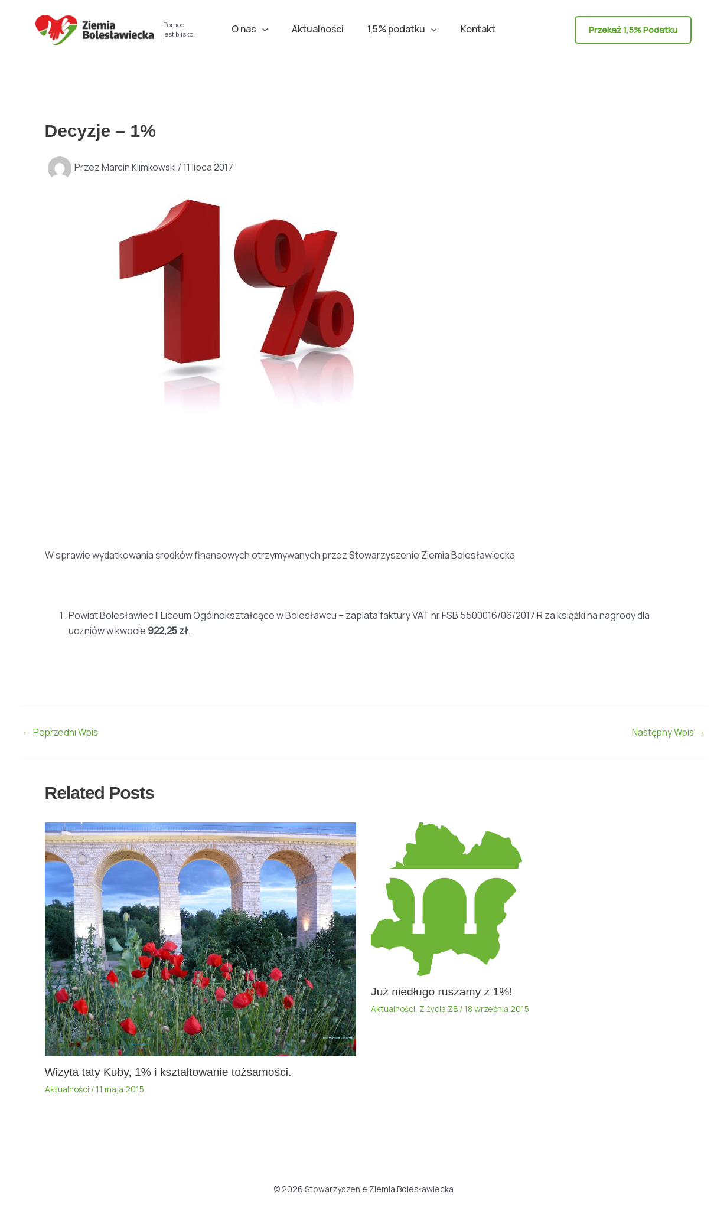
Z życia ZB (439, 1008)
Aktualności (320, 29)
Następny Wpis (667, 732)
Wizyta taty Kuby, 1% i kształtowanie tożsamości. (173, 1071)
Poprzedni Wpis (62, 732)
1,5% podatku (400, 29)
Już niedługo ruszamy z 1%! (444, 991)
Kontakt (471, 29)
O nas (257, 29)
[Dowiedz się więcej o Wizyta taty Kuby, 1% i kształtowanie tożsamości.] (201, 938)
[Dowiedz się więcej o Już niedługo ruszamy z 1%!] (446, 898)
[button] (269, 29)
